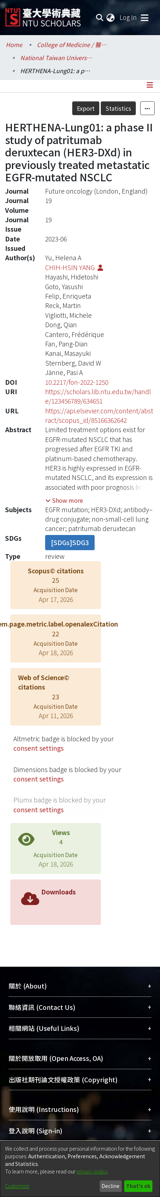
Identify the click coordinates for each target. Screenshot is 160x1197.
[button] (64, 500)
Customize (17, 1185)
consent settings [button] (38, 748)
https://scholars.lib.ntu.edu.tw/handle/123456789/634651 (98, 396)
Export (86, 108)
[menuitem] (111, 17)
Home (14, 44)
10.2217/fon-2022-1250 (76, 382)
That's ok (138, 1185)
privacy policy (92, 1171)
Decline (110, 1185)
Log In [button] (129, 17)
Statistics (118, 108)
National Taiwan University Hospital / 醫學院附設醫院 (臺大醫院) (56, 57)
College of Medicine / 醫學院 (73, 44)
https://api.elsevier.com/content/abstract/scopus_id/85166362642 (99, 415)
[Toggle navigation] (144, 17)
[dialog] (80, 1169)
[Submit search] (99, 17)
